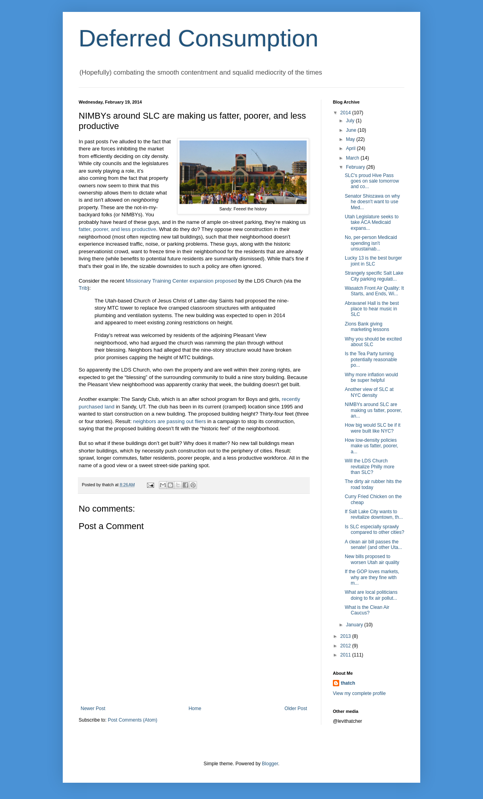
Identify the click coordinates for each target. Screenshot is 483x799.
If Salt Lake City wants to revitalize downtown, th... (374, 514)
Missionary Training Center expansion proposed (181, 281)
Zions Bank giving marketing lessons (367, 326)
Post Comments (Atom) (132, 720)
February (356, 167)
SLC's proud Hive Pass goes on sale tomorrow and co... (372, 181)
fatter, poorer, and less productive (117, 229)
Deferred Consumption (199, 38)
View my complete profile (359, 693)
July (351, 120)
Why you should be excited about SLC (373, 341)
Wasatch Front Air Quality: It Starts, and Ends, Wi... (374, 290)
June (351, 130)
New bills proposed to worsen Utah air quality (372, 559)
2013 (346, 636)
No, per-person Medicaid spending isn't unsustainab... (371, 243)
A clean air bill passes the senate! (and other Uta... (373, 544)
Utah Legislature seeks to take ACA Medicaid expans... (371, 222)
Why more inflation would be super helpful (371, 377)
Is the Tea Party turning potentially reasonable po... (371, 359)
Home (195, 708)
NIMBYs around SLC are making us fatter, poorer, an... (373, 410)
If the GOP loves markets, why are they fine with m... (372, 577)
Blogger (270, 763)
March (353, 158)
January (355, 625)
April (351, 148)
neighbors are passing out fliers (169, 421)
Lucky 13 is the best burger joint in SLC (373, 260)
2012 (346, 646)
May (351, 139)
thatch (348, 683)
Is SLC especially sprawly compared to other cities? (374, 529)
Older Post (295, 708)
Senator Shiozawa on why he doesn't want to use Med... (372, 201)
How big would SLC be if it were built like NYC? (372, 427)
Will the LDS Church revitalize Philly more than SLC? (369, 466)
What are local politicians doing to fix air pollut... (371, 595)
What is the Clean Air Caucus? (367, 610)
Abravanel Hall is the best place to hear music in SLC (372, 309)
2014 (346, 113)
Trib (83, 288)
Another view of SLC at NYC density (369, 392)
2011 (346, 655)
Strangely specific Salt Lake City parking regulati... (374, 275)
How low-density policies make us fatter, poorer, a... (371, 445)
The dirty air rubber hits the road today (373, 484)
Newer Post (93, 708)
